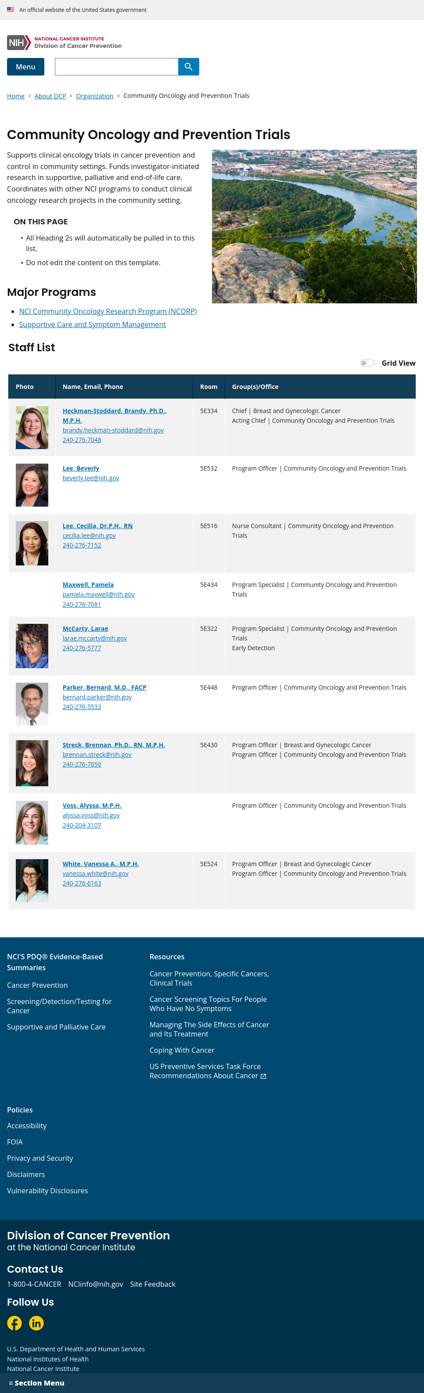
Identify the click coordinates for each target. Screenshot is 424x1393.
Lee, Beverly (81, 468)
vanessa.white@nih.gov (96, 873)
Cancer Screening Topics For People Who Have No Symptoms (208, 1003)
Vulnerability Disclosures (47, 1190)
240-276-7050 (82, 764)
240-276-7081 (82, 604)
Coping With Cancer (182, 1050)
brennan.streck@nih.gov (97, 754)
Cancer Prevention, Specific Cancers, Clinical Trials (209, 978)
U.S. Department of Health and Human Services (76, 1349)
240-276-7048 (82, 440)
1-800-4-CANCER (34, 1284)
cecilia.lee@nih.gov (89, 535)
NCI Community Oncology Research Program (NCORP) (108, 311)
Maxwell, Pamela (88, 584)
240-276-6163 (82, 883)
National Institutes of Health (48, 1359)
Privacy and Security (40, 1158)
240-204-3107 (82, 825)
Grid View (399, 363)
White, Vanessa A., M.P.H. (101, 864)
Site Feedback (153, 1284)
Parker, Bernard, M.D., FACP (105, 687)
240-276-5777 (82, 648)
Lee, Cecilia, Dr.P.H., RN (98, 526)
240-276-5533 (82, 706)
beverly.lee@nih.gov (91, 478)
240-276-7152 (82, 545)
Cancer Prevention (37, 985)
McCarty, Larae (85, 628)
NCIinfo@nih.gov (95, 1284)
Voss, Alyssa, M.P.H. (92, 805)
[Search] (188, 67)
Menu (26, 67)
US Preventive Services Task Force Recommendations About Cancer (205, 1071)
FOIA (15, 1142)
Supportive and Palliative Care (56, 1027)
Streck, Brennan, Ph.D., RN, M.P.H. (114, 745)
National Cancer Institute (43, 1368)
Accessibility (27, 1125)
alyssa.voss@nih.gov (91, 815)
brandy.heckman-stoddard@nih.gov (113, 430)
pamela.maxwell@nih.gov (99, 594)
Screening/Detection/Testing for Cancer (59, 1006)
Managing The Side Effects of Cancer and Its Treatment (209, 1029)
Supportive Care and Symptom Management (92, 324)
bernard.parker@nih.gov (97, 697)
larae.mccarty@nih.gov (95, 638)
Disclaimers (26, 1174)
